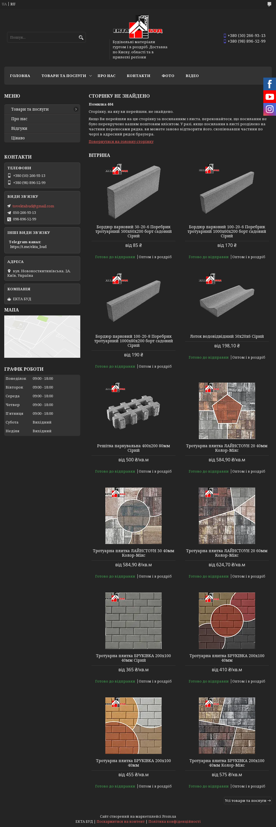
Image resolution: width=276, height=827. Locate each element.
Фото (168, 75)
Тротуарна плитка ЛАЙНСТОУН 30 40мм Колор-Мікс (133, 553)
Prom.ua (169, 816)
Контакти (138, 75)
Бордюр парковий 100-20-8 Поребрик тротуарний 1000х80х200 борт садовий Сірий (133, 341)
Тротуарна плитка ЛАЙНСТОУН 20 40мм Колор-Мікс (227, 448)
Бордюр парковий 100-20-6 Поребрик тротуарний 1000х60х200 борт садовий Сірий (227, 231)
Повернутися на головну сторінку (121, 141)
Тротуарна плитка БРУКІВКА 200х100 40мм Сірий (133, 658)
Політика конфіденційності (174, 821)
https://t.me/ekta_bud (28, 246)
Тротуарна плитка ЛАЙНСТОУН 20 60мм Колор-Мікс (227, 553)
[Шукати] (81, 38)
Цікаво (18, 138)
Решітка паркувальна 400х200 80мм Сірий (133, 448)
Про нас (106, 75)
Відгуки (19, 128)
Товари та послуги (63, 75)
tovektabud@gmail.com (33, 206)
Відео (192, 75)
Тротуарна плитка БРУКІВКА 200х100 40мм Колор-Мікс (227, 762)
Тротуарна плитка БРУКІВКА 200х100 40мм (227, 658)
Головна (20, 75)
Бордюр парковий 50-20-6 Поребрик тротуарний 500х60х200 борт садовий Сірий (133, 231)
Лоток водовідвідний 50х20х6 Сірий (227, 336)
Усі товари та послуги (245, 800)
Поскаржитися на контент (121, 821)
